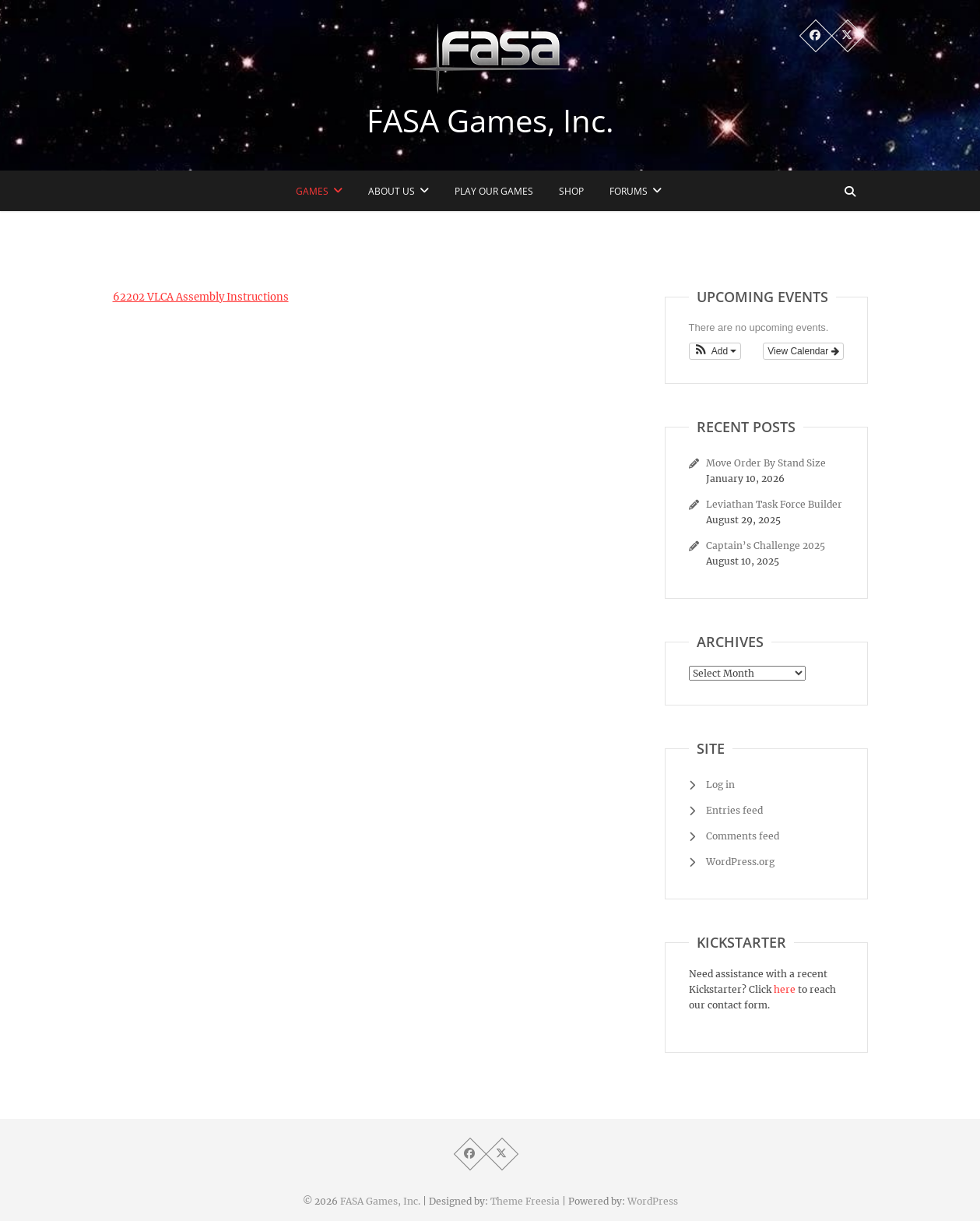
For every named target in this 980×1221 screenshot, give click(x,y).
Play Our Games (494, 191)
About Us (391, 191)
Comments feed (742, 836)
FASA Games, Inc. (490, 120)
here (785, 989)
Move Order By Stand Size (766, 463)
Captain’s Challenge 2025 (765, 545)
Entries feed (734, 810)
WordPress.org (740, 861)
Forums (628, 191)
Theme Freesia (525, 1201)
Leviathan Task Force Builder (774, 504)
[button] (715, 351)
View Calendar (802, 351)
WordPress (652, 1201)
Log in (720, 784)
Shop (571, 191)
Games (312, 191)
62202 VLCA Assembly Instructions (201, 297)
